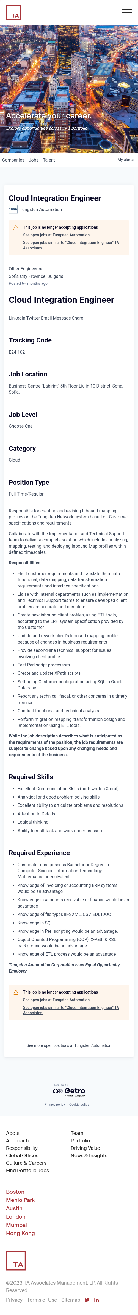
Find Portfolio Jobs (27, 1170)
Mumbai (16, 1225)
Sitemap (70, 1300)
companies (13, 160)
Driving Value (85, 1148)
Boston (15, 1191)
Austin (14, 1208)
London (16, 1216)
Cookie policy (79, 1104)
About (13, 1133)
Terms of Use (42, 1300)
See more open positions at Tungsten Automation (69, 1045)
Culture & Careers (26, 1163)
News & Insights (89, 1155)
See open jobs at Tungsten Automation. (57, 235)
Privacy (14, 1300)
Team (77, 1133)
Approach (17, 1140)
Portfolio (80, 1140)
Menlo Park (20, 1200)
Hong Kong (20, 1233)
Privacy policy (55, 1104)
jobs (33, 160)
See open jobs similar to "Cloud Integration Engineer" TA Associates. (71, 245)
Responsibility (22, 1148)
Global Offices (22, 1155)
